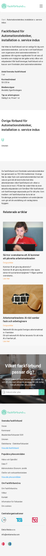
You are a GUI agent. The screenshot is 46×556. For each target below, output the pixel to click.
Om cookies (6, 506)
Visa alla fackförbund (10, 448)
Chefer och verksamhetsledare (14, 473)
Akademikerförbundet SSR (12, 435)
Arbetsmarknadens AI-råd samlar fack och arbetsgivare (21, 319)
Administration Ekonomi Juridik (14, 468)
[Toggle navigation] (41, 6)
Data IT (4, 464)
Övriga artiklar (8, 263)
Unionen (4, 146)
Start (3, 20)
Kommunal (5, 430)
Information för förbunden (11, 501)
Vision (4, 426)
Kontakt (4, 497)
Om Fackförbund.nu (9, 488)
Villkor (4, 493)
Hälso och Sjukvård (9, 459)
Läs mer (6, 278)
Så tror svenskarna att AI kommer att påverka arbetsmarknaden (21, 257)
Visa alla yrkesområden (11, 477)
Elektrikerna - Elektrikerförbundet (14, 444)
